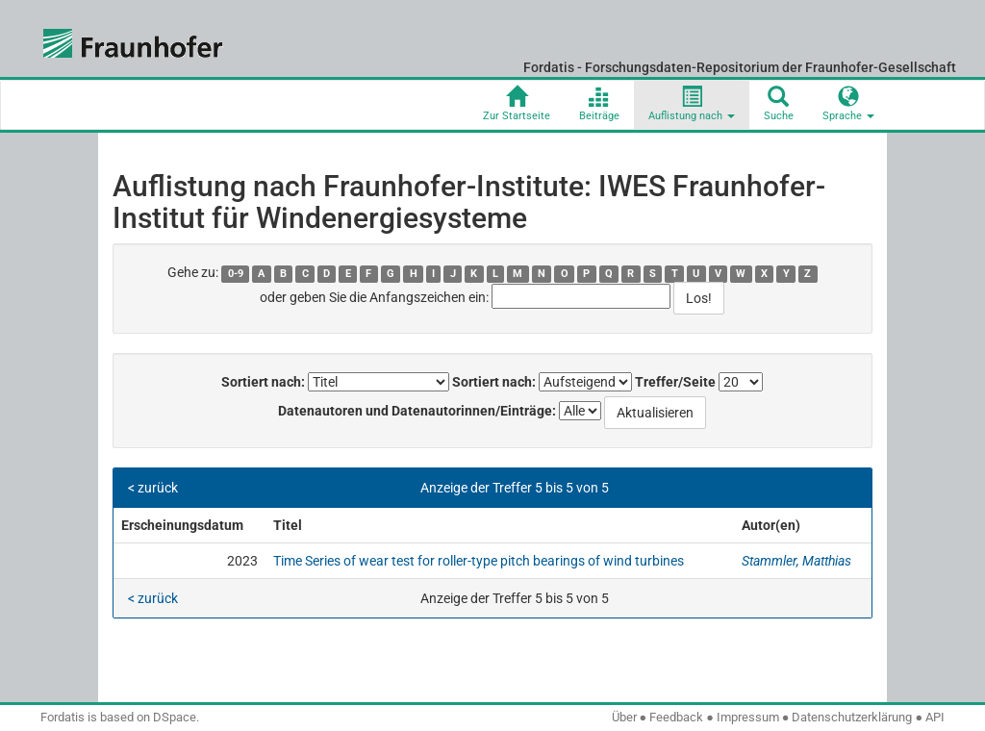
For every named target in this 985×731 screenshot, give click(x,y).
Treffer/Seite (675, 382)
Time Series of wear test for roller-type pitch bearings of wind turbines (478, 560)
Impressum (748, 717)
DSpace (174, 717)
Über (624, 717)
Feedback (676, 717)
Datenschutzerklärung (852, 717)
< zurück (153, 487)
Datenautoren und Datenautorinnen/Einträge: (417, 410)
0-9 (235, 273)
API (935, 717)
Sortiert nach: (263, 382)
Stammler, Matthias (796, 560)
